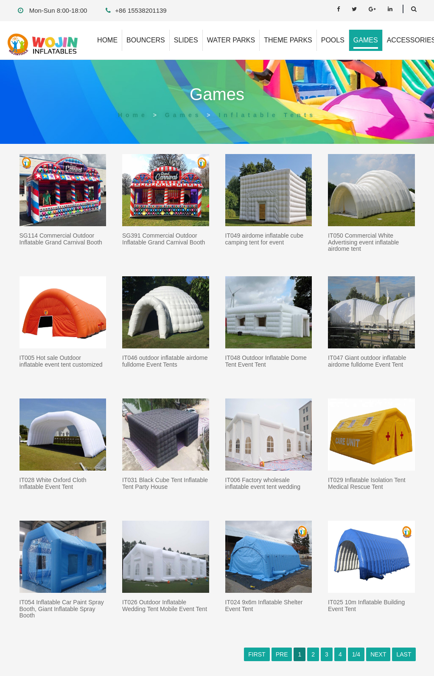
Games (183, 115)
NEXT (378, 654)
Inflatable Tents (267, 115)
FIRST (256, 654)
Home (133, 115)
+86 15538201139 (140, 10)
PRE (282, 654)
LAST (403, 654)
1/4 (356, 654)
